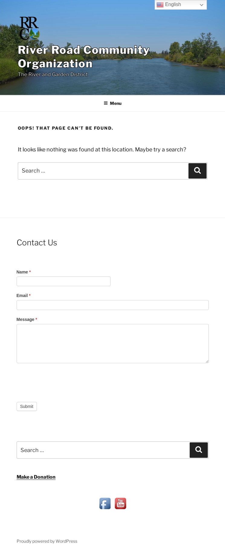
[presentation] (62, 381)
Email (24, 295)
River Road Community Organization (84, 56)
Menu (112, 103)
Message (27, 319)
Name (24, 272)
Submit (27, 406)
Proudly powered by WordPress (47, 541)
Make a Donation (36, 477)
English (168, 4)
